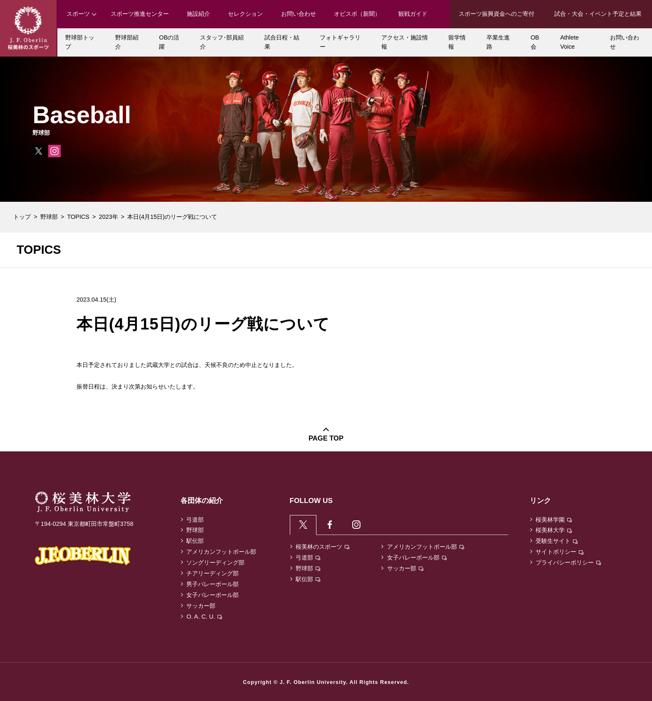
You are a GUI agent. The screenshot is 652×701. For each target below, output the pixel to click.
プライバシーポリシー (568, 562)
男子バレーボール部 (212, 584)
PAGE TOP (326, 438)
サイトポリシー (559, 551)
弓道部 (195, 519)
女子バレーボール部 (212, 595)
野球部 (49, 216)
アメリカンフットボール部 (221, 551)
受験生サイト (557, 541)
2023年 (108, 216)
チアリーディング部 (212, 573)
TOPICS (78, 216)
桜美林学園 (554, 519)
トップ (22, 216)
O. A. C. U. (204, 616)
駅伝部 (195, 541)
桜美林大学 (554, 530)
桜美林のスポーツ (322, 547)
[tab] (303, 525)
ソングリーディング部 (215, 562)
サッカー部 (200, 605)
